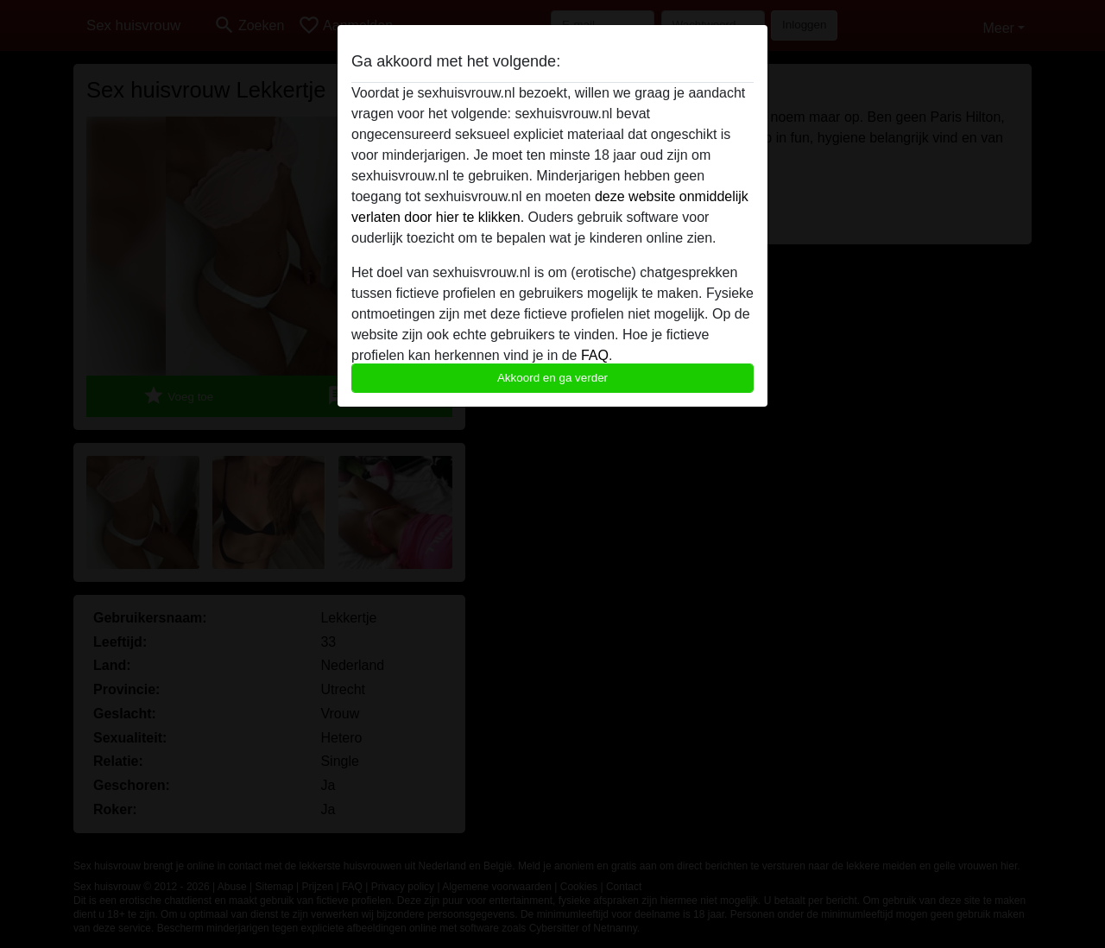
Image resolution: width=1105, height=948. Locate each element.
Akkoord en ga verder (552, 377)
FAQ (595, 355)
